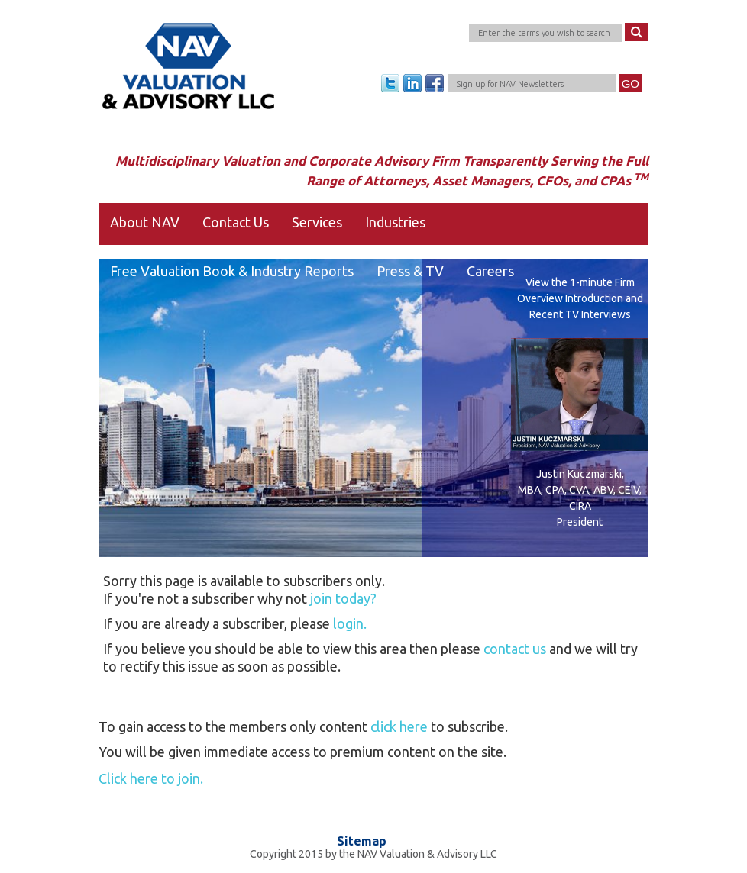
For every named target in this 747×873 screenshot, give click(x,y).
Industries (395, 222)
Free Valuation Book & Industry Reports (232, 271)
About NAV (144, 222)
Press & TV (410, 271)
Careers (490, 271)
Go (630, 83)
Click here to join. (151, 778)
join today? (343, 598)
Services (317, 222)
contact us (514, 648)
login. (350, 623)
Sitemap (361, 841)
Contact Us (235, 222)
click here (399, 726)
